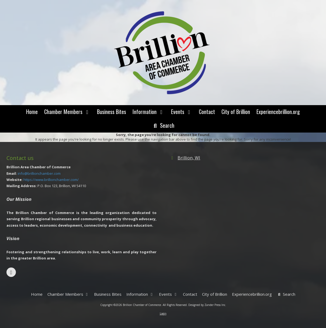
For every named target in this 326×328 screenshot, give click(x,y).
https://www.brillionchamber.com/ (51, 179)
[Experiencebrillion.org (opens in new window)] (278, 112)
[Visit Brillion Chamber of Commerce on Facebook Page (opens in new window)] (11, 272)
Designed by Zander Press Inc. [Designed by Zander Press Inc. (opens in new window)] (207, 305)
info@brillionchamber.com (39, 173)
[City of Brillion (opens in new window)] (235, 112)
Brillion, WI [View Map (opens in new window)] (189, 158)
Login (163, 313)
